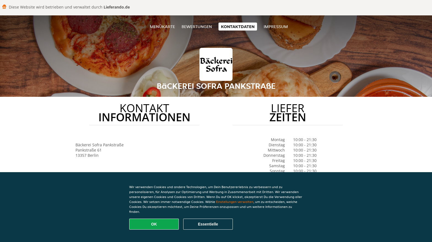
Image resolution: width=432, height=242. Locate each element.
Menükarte (162, 26)
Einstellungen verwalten (234, 202)
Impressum (276, 26)
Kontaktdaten (238, 26)
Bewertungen (197, 26)
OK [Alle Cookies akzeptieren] (154, 224)
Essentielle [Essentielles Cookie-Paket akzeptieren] (208, 224)
